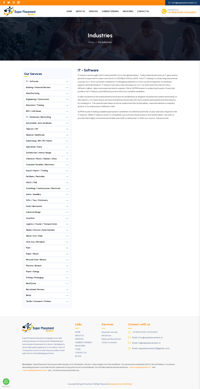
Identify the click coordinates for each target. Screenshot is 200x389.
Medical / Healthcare (47, 135)
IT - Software (47, 81)
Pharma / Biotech (47, 265)
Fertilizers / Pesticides (47, 176)
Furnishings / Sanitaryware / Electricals (47, 188)
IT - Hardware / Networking (47, 117)
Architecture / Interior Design (47, 152)
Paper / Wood (47, 254)
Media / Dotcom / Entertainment (47, 230)
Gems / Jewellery (47, 194)
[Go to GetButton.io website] (6, 386)
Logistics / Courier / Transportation (47, 224)
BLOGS (78, 356)
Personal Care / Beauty (47, 259)
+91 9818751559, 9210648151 (181, 12)
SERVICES (93, 11)
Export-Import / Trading (47, 170)
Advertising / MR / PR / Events (47, 141)
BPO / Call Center (47, 111)
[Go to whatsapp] (6, 381)
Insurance (47, 218)
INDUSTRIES (128, 11)
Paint (47, 248)
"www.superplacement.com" (34, 370)
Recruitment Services (47, 289)
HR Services (106, 335)
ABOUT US (80, 11)
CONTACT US (143, 11)
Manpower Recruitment (111, 339)
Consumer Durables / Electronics (47, 164)
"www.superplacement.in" (140, 367)
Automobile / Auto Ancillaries (47, 123)
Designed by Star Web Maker (120, 384)
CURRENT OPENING (110, 11)
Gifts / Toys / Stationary (47, 200)
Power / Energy (47, 271)
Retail (47, 295)
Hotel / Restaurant (47, 206)
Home (91, 42)
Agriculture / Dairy (47, 147)
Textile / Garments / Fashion (47, 301)
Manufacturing (47, 93)
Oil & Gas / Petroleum (47, 242)
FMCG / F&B (47, 182)
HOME (69, 11)
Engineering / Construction (47, 99)
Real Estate (47, 283)
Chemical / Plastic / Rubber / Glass (47, 158)
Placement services (110, 332)
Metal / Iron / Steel (47, 236)
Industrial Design (47, 212)
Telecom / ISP (47, 129)
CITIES (78, 349)
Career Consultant (109, 342)
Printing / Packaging (47, 277)
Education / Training (47, 105)
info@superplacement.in (182, 2)
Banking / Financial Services (47, 87)
